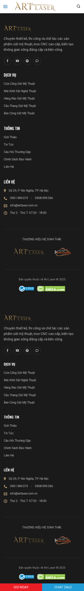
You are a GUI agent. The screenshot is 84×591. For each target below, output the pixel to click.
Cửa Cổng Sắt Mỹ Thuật (19, 83)
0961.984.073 (19, 198)
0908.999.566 (44, 198)
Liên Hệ (9, 167)
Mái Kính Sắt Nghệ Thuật (20, 91)
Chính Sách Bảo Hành (18, 159)
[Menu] (5, 7)
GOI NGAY (21, 587)
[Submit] (78, 6)
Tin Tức (9, 144)
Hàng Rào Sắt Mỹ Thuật (19, 98)
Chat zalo (63, 587)
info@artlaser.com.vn (23, 205)
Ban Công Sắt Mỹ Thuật (19, 113)
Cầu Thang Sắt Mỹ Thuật (20, 106)
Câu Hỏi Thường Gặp (17, 152)
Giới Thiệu (10, 137)
